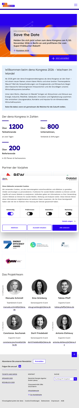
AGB (62, 401)
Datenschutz (45, 401)
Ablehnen (14, 228)
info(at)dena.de (33, 391)
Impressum (55, 401)
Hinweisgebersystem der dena (12, 401)
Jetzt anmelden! (62, 58)
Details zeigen (67, 221)
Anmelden (39, 361)
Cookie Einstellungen (32, 401)
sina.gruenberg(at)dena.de (39, 307)
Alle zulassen (64, 228)
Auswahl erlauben (39, 228)
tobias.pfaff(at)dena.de (64, 307)
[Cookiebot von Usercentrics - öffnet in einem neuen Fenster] (68, 178)
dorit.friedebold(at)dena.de (39, 342)
